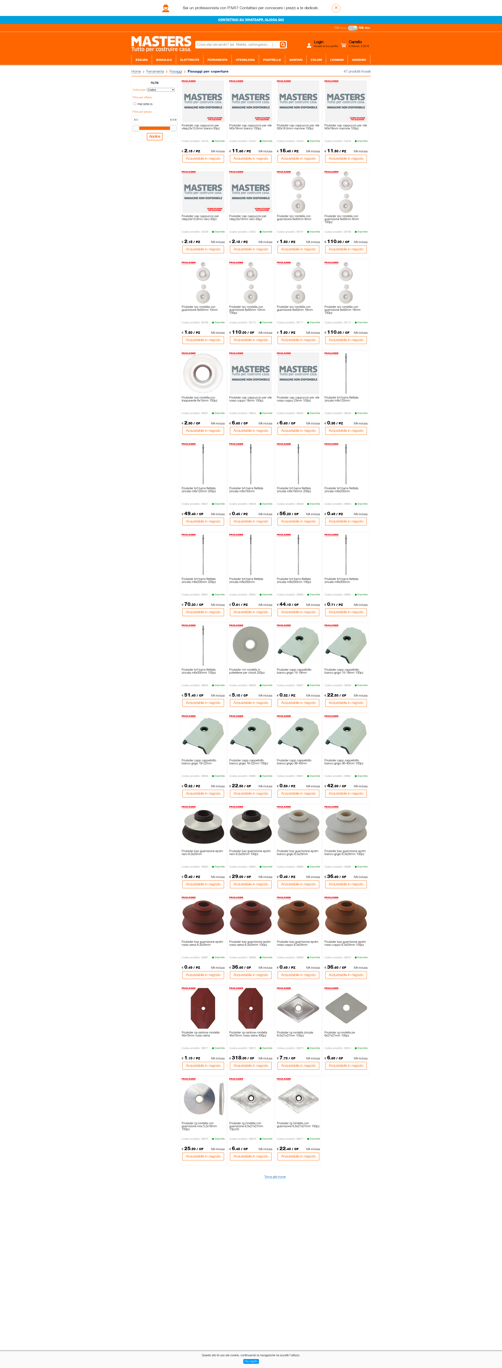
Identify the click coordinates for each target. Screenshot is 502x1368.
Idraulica (164, 60)
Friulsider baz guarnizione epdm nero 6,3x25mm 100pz (250, 853)
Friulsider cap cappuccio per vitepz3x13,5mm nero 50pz (200, 218)
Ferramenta (217, 60)
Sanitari (295, 60)
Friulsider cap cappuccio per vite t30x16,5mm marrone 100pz (298, 127)
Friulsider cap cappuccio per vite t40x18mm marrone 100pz (346, 127)
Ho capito (251, 1361)
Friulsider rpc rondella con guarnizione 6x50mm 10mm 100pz (247, 310)
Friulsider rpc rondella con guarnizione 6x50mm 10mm (200, 308)
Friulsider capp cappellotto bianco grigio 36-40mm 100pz (344, 762)
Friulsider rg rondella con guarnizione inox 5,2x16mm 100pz (199, 1126)
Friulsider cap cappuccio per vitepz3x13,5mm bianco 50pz (201, 127)
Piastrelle (272, 60)
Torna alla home (275, 1177)
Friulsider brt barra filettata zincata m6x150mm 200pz (294, 490)
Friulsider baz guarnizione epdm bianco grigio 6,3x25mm (297, 853)
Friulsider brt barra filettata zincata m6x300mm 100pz (199, 671)
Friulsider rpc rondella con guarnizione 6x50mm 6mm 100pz (342, 219)
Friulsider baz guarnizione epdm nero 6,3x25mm (202, 853)
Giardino (359, 60)
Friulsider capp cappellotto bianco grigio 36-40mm (294, 762)
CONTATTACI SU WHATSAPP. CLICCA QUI (251, 20)
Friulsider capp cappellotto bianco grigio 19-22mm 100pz (248, 762)
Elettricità (189, 60)
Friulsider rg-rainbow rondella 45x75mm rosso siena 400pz (248, 1034)
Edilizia (142, 60)
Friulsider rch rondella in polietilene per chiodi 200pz (247, 671)
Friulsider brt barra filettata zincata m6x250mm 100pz (294, 581)
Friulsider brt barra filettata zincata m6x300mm (341, 581)
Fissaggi (176, 71)
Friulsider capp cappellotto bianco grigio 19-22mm (199, 762)
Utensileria (245, 60)
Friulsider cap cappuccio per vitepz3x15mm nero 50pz (248, 218)
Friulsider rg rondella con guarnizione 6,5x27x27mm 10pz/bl (246, 1126)
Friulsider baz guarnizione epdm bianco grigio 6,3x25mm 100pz (345, 853)
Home (136, 71)
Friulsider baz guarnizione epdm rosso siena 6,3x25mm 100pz (250, 943)
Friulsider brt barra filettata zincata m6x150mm (246, 490)
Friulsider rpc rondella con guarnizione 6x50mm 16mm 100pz (343, 310)
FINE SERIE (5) (145, 104)
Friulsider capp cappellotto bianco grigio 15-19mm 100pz (344, 671)
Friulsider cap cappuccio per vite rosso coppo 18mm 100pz (250, 399)
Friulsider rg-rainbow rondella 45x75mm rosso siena (201, 1034)
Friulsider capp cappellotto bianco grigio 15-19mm (294, 671)
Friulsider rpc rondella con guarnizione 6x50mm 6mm (294, 218)
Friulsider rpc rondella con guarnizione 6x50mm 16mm (295, 308)
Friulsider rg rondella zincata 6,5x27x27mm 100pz (295, 1034)
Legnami (337, 60)
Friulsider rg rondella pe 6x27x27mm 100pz (340, 1034)
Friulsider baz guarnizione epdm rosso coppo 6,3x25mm (297, 943)
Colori (316, 60)
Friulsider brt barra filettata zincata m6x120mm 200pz (199, 490)
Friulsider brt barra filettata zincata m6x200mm (341, 490)
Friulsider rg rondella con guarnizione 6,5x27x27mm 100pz (298, 1125)
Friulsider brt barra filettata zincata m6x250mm (246, 581)
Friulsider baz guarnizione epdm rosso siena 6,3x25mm (202, 943)
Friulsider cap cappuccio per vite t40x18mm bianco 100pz (250, 127)
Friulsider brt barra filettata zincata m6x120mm (341, 399)
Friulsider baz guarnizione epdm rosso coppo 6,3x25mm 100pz (345, 943)
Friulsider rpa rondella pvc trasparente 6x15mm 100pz (199, 399)
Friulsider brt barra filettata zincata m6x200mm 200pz (199, 581)
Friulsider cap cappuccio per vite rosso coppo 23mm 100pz (298, 399)
